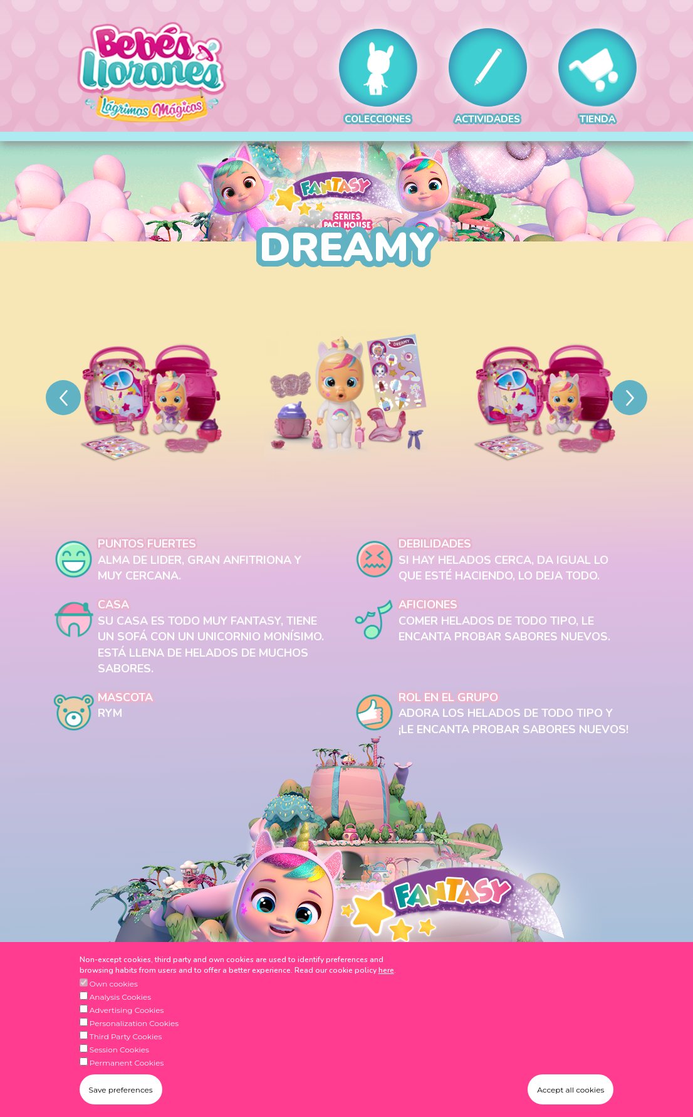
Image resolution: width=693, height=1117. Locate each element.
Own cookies (114, 1002)
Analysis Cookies (120, 1015)
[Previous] (63, 397)
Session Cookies (119, 1068)
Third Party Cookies (126, 1055)
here (386, 989)
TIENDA (597, 76)
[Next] (629, 397)
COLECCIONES (378, 77)
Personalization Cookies (134, 1042)
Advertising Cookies (127, 1029)
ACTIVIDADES (488, 76)
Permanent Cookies (127, 1081)
